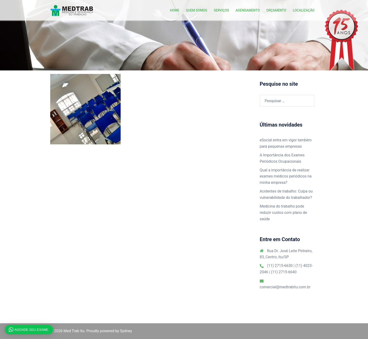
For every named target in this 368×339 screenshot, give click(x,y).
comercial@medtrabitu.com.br (285, 287)
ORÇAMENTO (276, 10)
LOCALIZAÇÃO (303, 10)
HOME (174, 10)
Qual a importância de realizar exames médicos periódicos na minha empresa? (286, 176)
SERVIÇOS (221, 10)
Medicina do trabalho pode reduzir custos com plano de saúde (283, 212)
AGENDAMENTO (248, 10)
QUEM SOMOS (196, 10)
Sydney (126, 331)
